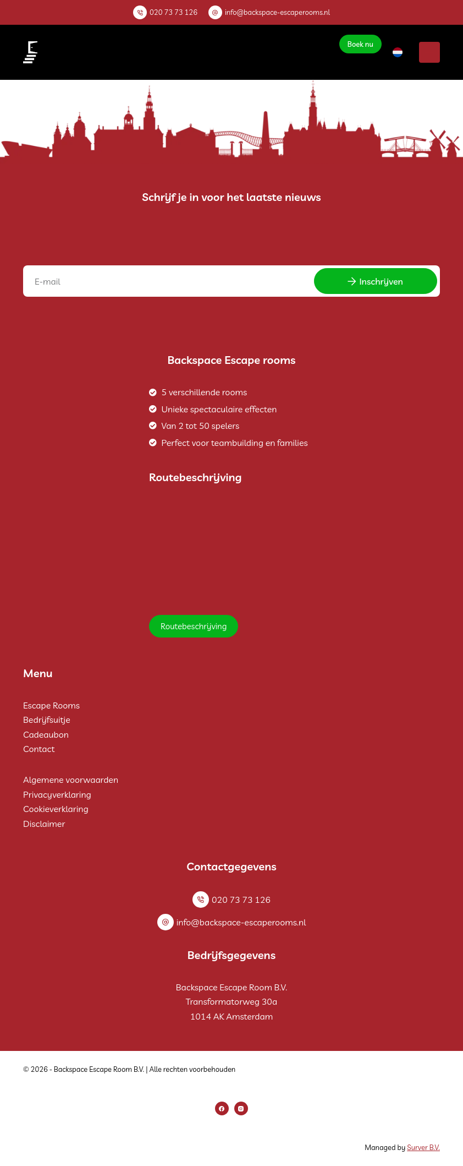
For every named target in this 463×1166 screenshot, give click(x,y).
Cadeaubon (46, 734)
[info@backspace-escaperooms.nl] (215, 12)
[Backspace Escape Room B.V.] (231, 549)
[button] (398, 52)
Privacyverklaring (57, 794)
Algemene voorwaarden (70, 779)
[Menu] (429, 52)
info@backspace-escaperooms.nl (277, 12)
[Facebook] (222, 1108)
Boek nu (360, 44)
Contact (38, 748)
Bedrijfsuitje (46, 719)
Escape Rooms (51, 705)
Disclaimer (44, 823)
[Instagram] (241, 1108)
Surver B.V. (423, 1147)
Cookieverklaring (56, 808)
